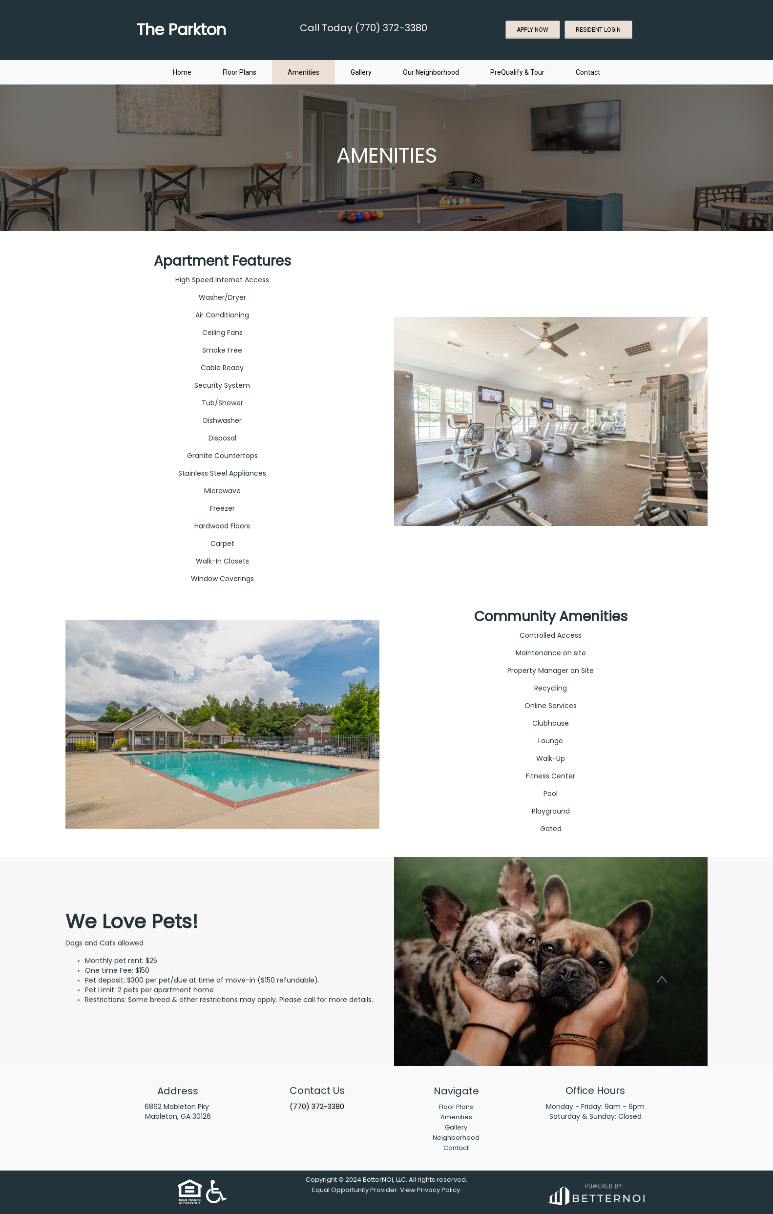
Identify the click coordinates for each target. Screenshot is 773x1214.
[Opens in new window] (595, 1193)
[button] (662, 979)
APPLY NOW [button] (532, 29)
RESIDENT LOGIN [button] (598, 29)
